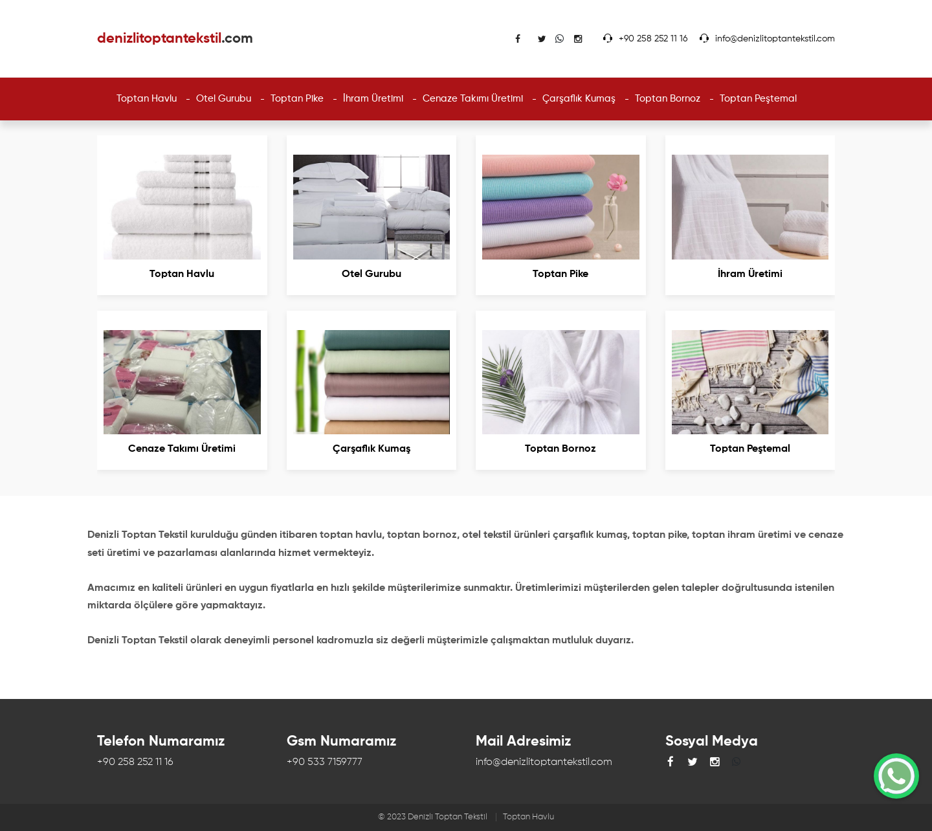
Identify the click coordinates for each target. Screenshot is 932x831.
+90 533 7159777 (324, 762)
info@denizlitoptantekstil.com (775, 38)
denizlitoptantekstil (175, 39)
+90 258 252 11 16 (653, 38)
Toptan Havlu (528, 817)
